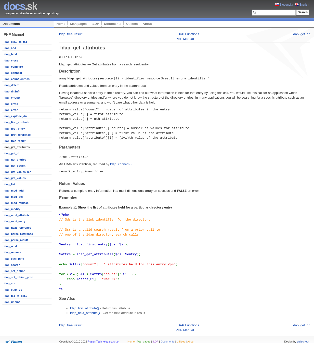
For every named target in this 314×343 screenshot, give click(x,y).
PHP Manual (185, 39)
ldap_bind (10, 54)
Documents (11, 24)
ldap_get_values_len (17, 171)
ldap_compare (13, 66)
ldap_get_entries (15, 159)
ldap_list (9, 184)
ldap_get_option (15, 165)
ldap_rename (12, 252)
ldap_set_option (14, 270)
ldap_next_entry (14, 221)
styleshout (303, 336)
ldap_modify (12, 209)
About (147, 24)
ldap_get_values (15, 178)
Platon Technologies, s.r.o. (103, 336)
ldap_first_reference (17, 134)
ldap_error (11, 109)
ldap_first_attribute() (84, 303)
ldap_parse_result (16, 240)
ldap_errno (11, 103)
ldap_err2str (12, 97)
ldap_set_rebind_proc (18, 277)
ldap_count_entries (17, 78)
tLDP (95, 24)
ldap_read (10, 246)
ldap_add (10, 47)
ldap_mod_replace (16, 202)
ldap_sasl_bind (14, 258)
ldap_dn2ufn (12, 91)
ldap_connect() (120, 163)
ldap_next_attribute (17, 215)
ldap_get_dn (12, 153)
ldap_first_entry (14, 128)
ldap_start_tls (13, 289)
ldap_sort (10, 283)
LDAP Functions (187, 34)
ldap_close (11, 60)
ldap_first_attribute (16, 122)
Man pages (78, 24)
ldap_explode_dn (15, 116)
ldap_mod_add (14, 190)
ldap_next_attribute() (85, 308)
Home (60, 24)
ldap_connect (13, 72)
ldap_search (12, 264)
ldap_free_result (15, 140)
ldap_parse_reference (18, 233)
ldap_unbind (12, 301)
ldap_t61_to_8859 (15, 295)
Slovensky (284, 4)
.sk (20, 6)
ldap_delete (11, 85)
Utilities (132, 24)
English (302, 4)
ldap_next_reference (17, 227)
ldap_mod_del (13, 196)
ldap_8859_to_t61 (15, 41)
